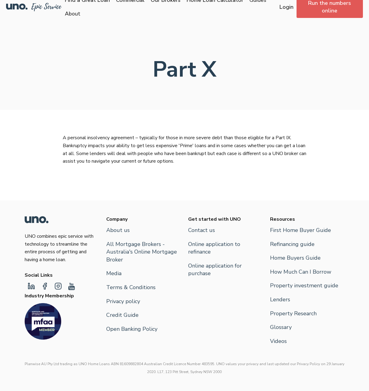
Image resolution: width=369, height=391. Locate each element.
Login (286, 7)
